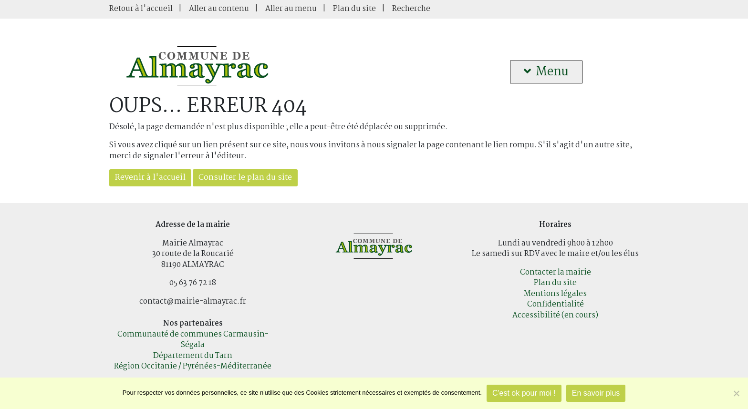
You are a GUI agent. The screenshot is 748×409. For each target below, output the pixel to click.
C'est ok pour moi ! (524, 393)
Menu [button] (546, 72)
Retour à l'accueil (141, 9)
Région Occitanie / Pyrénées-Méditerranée (192, 366)
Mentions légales (555, 294)
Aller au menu (291, 9)
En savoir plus (596, 393)
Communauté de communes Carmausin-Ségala (193, 339)
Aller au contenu (219, 9)
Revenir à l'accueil (150, 177)
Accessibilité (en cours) (555, 315)
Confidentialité (555, 304)
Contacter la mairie (555, 272)
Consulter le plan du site (245, 177)
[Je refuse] (736, 393)
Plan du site (354, 9)
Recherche (411, 9)
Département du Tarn (192, 356)
